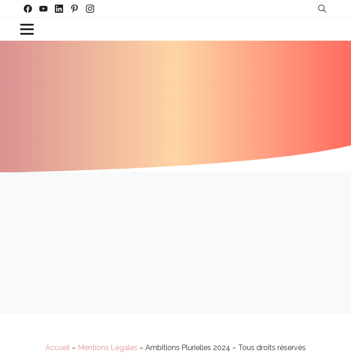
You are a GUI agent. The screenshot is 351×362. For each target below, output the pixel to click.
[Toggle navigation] (27, 29)
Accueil (57, 347)
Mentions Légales (108, 347)
